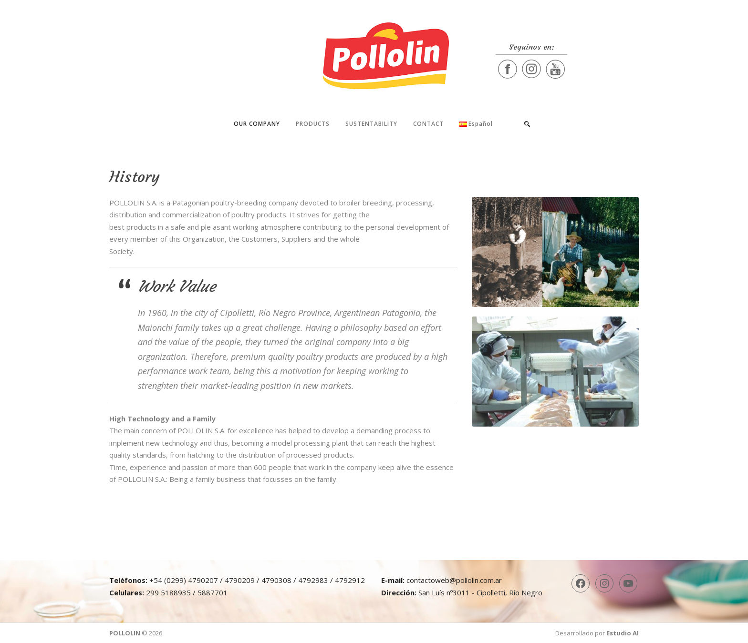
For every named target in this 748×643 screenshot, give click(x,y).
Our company (257, 124)
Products (313, 124)
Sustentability (371, 124)
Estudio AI (622, 633)
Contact (428, 124)
